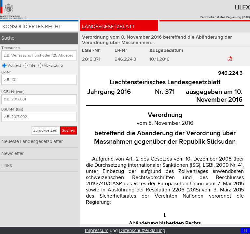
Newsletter (12, 153)
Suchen (68, 130)
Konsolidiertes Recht (31, 27)
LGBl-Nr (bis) (12, 109)
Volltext (14, 65)
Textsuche (10, 48)
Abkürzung (53, 65)
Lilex (242, 7)
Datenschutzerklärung (142, 230)
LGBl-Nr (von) (12, 91)
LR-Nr (6, 72)
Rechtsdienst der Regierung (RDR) (225, 17)
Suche (7, 38)
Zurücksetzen (45, 130)
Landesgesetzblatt (108, 27)
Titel (32, 65)
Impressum (96, 230)
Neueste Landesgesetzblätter (32, 141)
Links (6, 165)
